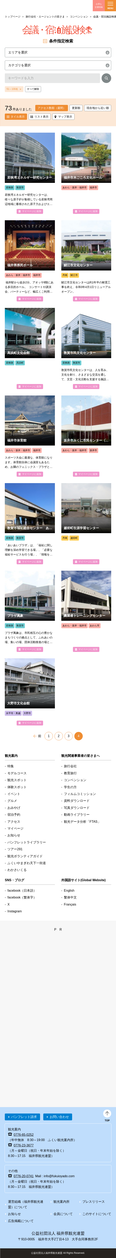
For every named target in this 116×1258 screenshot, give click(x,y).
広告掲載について (21, 1221)
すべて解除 (33, 89)
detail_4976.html (30, 173)
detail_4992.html (86, 611)
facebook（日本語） (21, 890)
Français (70, 904)
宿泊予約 (13, 814)
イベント (13, 794)
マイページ (15, 828)
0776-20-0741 (24, 1176)
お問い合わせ (59, 1117)
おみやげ (13, 807)
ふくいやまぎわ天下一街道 (26, 863)
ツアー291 (14, 849)
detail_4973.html (30, 523)
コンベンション (79, 16)
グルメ (12, 800)
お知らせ (13, 835)
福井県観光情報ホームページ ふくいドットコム (22, 5)
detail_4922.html (86, 173)
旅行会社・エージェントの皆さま (45, 16)
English (69, 890)
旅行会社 (70, 766)
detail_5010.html (86, 523)
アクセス (13, 821)
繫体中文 (70, 897)
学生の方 (70, 787)
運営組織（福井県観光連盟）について (25, 1204)
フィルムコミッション (80, 794)
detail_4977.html (30, 348)
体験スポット (17, 787)
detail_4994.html (86, 436)
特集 (10, 766)
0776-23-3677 (24, 1145)
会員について (63, 1214)
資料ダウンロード (77, 800)
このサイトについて (96, 1214)
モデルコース (17, 773)
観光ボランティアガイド (25, 856)
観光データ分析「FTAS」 (82, 821)
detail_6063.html (30, 692)
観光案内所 (61, 1201)
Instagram (14, 911)
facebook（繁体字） (21, 897)
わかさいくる (17, 870)
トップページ (12, 16)
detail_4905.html (30, 436)
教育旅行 (70, 773)
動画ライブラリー (77, 814)
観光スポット (17, 780)
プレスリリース (93, 1201)
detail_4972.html (30, 611)
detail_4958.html (86, 260)
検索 (106, 79)
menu (110, 5)
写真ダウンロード (77, 807)
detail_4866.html (30, 260)
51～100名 (12, 89)
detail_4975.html (86, 348)
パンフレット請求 (24, 1117)
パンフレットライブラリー (26, 842)
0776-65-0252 (24, 1134)
